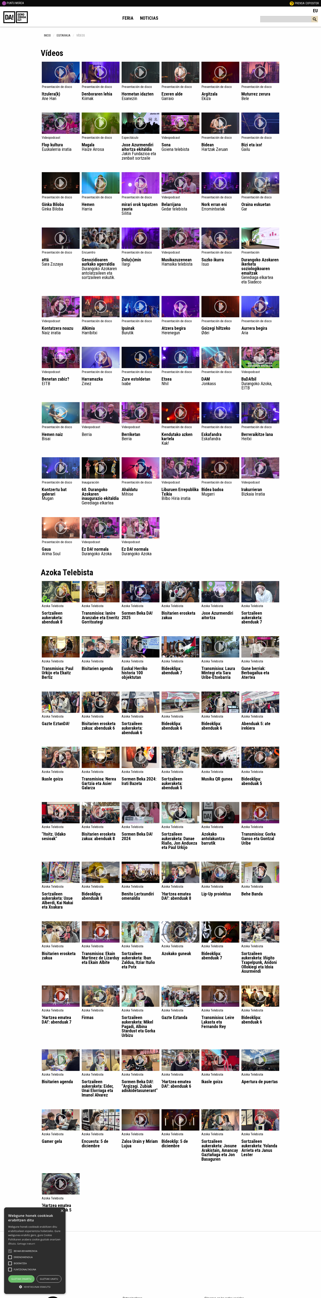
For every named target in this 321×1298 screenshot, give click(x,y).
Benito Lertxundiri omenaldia (138, 896)
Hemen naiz (61, 436)
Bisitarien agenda (97, 668)
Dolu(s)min (140, 261)
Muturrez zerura (260, 96)
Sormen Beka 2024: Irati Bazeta (139, 781)
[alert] (35, 1250)
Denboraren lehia (101, 96)
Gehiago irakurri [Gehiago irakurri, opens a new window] (26, 1243)
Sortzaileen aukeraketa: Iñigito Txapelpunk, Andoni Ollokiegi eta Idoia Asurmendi (259, 962)
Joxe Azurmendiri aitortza (217, 615)
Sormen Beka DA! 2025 (137, 615)
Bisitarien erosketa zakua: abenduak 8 (98, 836)
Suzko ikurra (220, 261)
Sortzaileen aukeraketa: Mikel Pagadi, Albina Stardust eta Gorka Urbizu (138, 1026)
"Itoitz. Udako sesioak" (54, 836)
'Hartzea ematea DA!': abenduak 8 (176, 896)
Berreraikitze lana (260, 436)
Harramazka (101, 381)
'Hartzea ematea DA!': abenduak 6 (176, 1084)
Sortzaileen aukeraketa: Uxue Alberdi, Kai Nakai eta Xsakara (57, 900)
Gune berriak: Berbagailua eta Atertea (255, 673)
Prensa (300, 3)
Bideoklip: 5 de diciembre (175, 1143)
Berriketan (140, 436)
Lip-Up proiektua (216, 893)
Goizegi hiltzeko (220, 330)
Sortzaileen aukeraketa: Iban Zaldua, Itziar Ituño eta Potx (138, 960)
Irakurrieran (260, 491)
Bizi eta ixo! (260, 146)
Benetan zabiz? (61, 381)
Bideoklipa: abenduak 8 (92, 896)
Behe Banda (252, 893)
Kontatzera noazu (61, 330)
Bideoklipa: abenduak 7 (172, 671)
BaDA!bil (260, 383)
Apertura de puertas (259, 1081)
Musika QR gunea (216, 779)
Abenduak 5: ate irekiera (255, 726)
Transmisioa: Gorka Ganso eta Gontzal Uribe (258, 838)
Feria (127, 18)
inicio (47, 35)
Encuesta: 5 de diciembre (95, 1143)
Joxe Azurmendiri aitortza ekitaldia (140, 151)
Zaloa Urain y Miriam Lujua (140, 1143)
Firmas (88, 1017)
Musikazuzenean (180, 261)
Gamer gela (52, 1141)
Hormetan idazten (140, 96)
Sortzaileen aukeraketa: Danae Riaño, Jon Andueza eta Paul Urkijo (179, 841)
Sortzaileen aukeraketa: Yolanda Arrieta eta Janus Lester (259, 1148)
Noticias (149, 18)
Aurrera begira (260, 330)
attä (61, 261)
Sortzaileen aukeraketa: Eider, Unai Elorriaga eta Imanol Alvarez (97, 1088)
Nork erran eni (220, 206)
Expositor (312, 3)
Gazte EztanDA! (55, 723)
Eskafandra (220, 436)
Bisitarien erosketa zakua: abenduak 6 (98, 726)
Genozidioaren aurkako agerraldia (101, 268)
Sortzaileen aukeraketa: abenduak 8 (52, 618)
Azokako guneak (176, 953)
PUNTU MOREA (13, 3)
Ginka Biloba (61, 206)
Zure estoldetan (140, 381)
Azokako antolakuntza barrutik (213, 838)
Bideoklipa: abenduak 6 (172, 726)
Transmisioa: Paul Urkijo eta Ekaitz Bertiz (57, 673)
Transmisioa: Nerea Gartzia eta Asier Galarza (99, 783)
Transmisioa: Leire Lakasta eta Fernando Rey (217, 1022)
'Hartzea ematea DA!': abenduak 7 (56, 1020)
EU (315, 10)
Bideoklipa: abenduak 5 (251, 781)
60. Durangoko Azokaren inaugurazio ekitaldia (101, 496)
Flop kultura (61, 146)
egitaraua (63, 35)
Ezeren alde (180, 96)
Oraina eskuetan (260, 206)
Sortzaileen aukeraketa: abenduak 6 (132, 728)
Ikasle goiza (52, 779)
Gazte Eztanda (174, 1017)
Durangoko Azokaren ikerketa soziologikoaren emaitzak (260, 270)
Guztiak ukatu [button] (49, 1278)
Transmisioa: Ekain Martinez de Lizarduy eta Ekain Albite (100, 958)
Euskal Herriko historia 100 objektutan (134, 673)
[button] (10, 1251)
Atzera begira (180, 330)
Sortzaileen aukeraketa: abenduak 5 (172, 783)
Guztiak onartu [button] (21, 1278)
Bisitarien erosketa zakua (178, 615)
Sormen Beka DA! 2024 (137, 836)
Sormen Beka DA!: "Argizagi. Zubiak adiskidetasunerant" (140, 1086)
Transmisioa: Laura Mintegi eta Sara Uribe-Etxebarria (218, 673)
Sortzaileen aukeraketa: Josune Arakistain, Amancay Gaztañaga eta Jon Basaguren (219, 1150)
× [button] (61, 1211)
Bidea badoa (220, 491)
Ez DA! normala (101, 551)
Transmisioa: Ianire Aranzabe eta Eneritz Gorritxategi (100, 618)
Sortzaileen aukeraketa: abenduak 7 (251, 618)
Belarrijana (180, 206)
